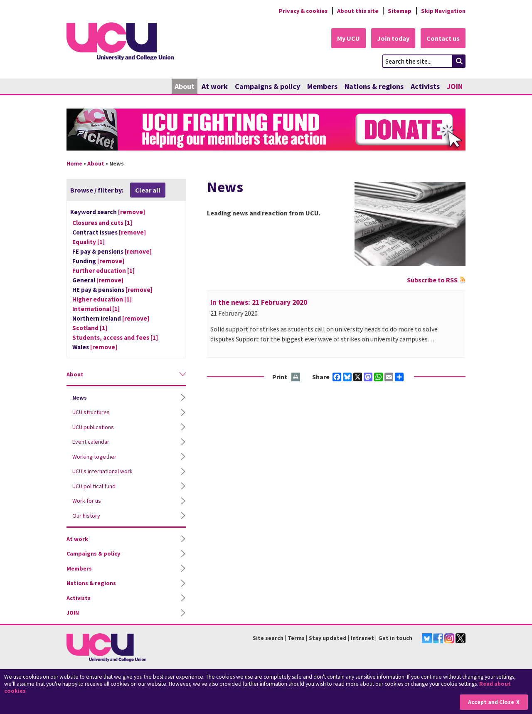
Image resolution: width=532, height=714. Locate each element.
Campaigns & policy (267, 86)
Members (322, 86)
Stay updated (328, 638)
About (185, 86)
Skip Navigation (443, 11)
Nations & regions (374, 86)
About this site (357, 11)
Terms (296, 638)
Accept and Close (491, 702)
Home (74, 163)
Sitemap (399, 11)
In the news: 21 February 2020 (258, 302)
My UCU (348, 38)
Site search (268, 638)
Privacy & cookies (303, 11)
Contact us (443, 38)
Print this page (296, 377)
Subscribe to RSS (432, 280)
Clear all (147, 190)
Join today (393, 38)
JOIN (455, 86)
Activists (425, 86)
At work (215, 86)
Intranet (362, 638)
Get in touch (395, 638)
